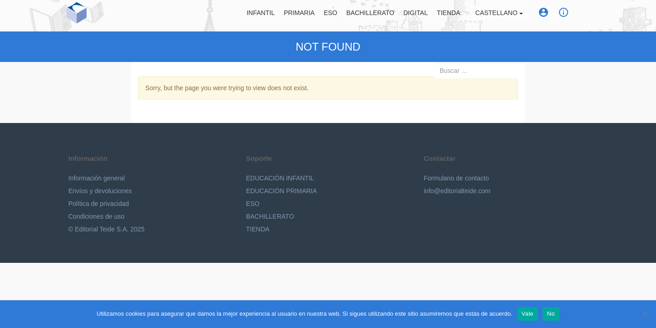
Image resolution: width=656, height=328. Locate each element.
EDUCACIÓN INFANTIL (280, 178)
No (551, 313)
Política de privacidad (98, 203)
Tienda (448, 16)
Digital (416, 16)
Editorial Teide (114, 17)
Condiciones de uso (96, 216)
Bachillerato (370, 16)
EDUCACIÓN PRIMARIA (281, 191)
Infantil (260, 16)
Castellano (499, 16)
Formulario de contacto (456, 178)
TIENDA (257, 229)
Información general (96, 178)
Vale (527, 313)
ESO (331, 16)
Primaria (299, 16)
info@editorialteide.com (457, 191)
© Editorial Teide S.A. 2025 (106, 229)
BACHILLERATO (270, 216)
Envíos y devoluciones (100, 191)
